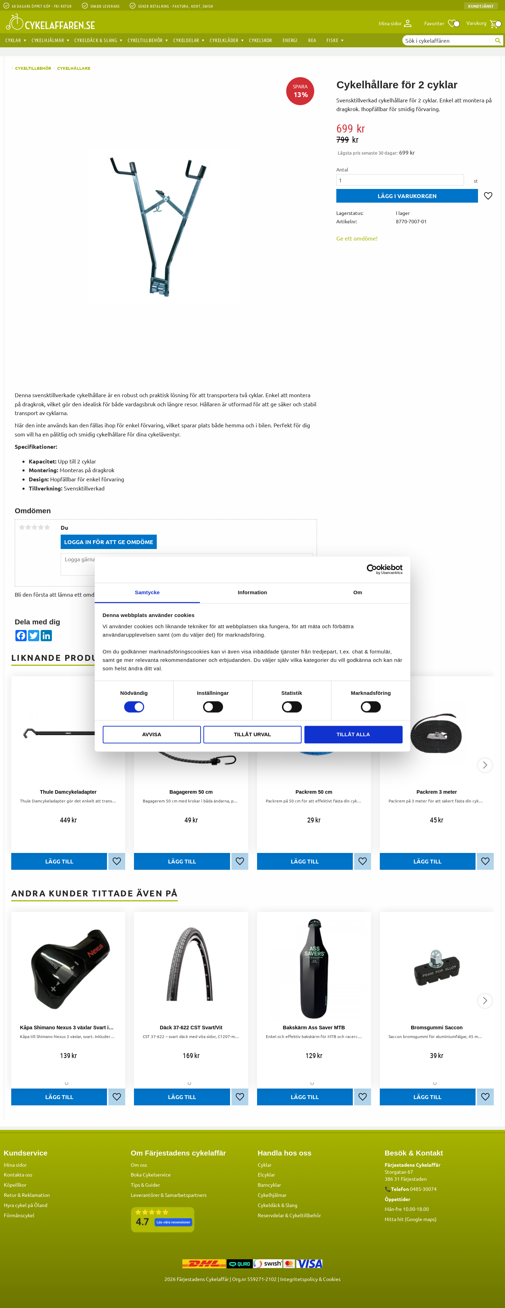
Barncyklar (269, 1184)
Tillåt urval (252, 735)
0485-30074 (423, 1189)
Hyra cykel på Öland (25, 1205)
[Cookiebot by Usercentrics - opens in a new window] (372, 569)
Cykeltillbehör (305, 1215)
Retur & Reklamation (27, 1195)
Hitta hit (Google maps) (411, 1219)
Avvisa (151, 735)
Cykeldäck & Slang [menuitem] (95, 40)
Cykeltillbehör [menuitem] (145, 40)
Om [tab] (357, 592)
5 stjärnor (47, 527)
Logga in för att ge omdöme (108, 541)
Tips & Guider (145, 1184)
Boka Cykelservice (151, 1174)
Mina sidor (15, 1164)
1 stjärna (22, 527)
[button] (440, 23)
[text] (415, 128)
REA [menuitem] (312, 40)
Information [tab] (252, 592)
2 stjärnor (28, 527)
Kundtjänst (481, 6)
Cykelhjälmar (272, 1195)
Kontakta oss (18, 1174)
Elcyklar (266, 1174)
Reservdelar (271, 1215)
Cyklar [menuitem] (13, 40)
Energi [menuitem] (290, 40)
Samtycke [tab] (147, 592)
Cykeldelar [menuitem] (186, 40)
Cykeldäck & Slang (277, 1205)
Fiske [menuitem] (332, 40)
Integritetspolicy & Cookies (310, 1279)
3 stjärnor (34, 527)
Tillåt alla (353, 735)
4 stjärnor (41, 527)
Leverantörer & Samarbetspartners (169, 1195)
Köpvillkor (15, 1184)
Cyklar (264, 1164)
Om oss (139, 1164)
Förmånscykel (19, 1215)
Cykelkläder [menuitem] (224, 40)
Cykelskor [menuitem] (260, 40)
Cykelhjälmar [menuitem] (48, 40)
